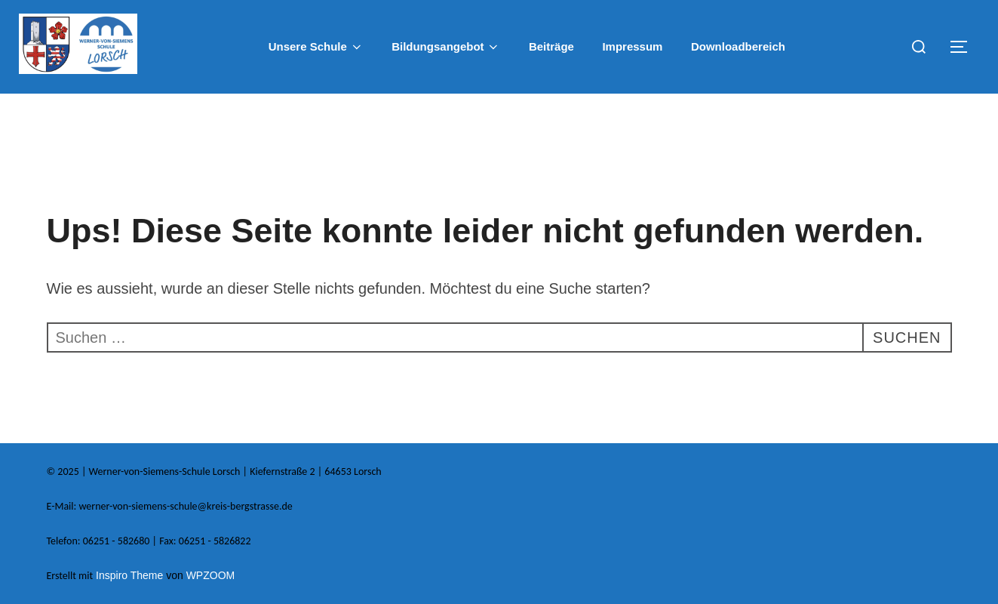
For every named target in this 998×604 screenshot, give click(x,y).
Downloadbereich (738, 46)
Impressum (632, 46)
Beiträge (551, 46)
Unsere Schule (316, 47)
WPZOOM (210, 575)
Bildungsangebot (446, 47)
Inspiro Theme (129, 575)
